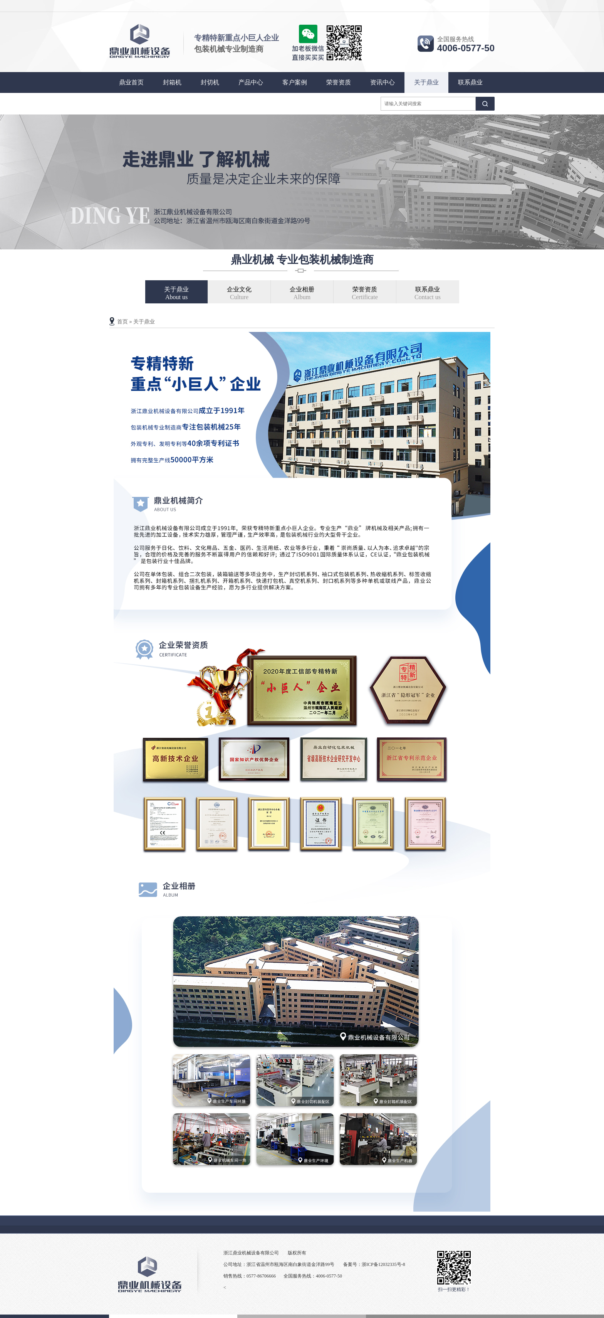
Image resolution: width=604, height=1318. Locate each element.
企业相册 (302, 293)
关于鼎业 (426, 82)
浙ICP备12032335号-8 (383, 1264)
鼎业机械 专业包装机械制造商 (302, 260)
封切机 (210, 82)
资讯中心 (382, 82)
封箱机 (172, 82)
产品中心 (250, 82)
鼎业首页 (131, 82)
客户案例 (294, 82)
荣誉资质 (338, 82)
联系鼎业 (470, 82)
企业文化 (239, 293)
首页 (122, 322)
